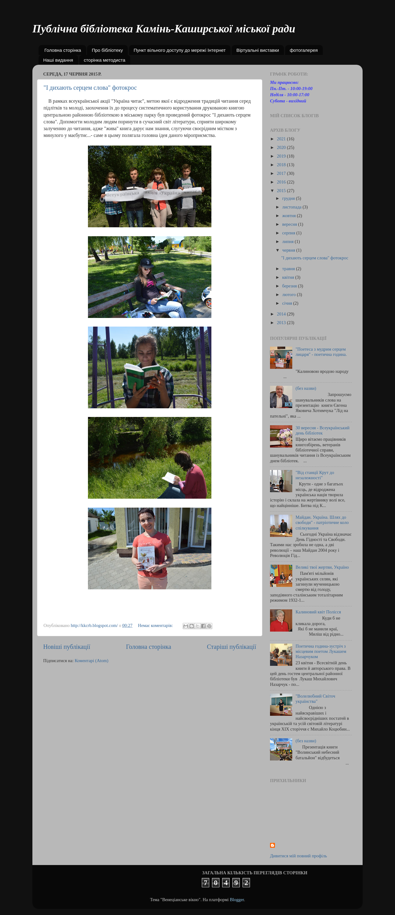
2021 (282, 138)
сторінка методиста (104, 60)
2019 (282, 156)
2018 (282, 164)
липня (288, 241)
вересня (290, 224)
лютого (289, 294)
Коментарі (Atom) (91, 660)
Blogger (237, 899)
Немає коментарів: (156, 625)
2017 (282, 173)
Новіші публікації (66, 646)
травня (289, 268)
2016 (282, 181)
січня (287, 303)
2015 (282, 190)
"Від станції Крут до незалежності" (315, 475)
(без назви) (306, 388)
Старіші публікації (231, 646)
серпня (289, 232)
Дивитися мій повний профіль (298, 855)
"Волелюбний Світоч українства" (315, 699)
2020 (282, 147)
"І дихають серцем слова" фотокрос (90, 87)
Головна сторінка (62, 50)
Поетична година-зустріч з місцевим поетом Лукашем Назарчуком (321, 651)
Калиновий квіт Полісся (318, 611)
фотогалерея (304, 50)
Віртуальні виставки (257, 50)
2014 (282, 313)
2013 (282, 322)
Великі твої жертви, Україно (322, 567)
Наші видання (58, 60)
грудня (289, 198)
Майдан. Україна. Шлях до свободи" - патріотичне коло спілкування (322, 522)
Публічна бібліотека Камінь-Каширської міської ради (163, 29)
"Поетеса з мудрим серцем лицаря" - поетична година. (321, 352)
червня (289, 250)
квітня (288, 277)
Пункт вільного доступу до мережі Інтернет (180, 50)
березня (290, 285)
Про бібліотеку (107, 50)
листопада (292, 206)
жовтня (289, 215)
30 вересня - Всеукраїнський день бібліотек (323, 430)
